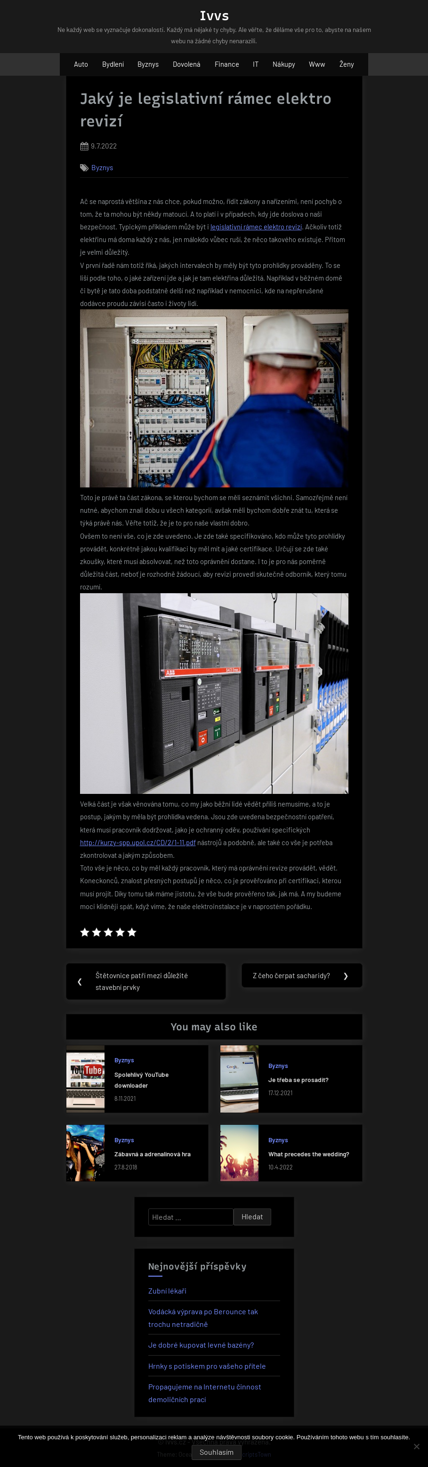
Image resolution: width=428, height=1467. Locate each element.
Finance (227, 64)
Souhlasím (217, 1451)
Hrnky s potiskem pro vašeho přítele (207, 1365)
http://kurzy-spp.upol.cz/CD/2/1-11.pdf (138, 842)
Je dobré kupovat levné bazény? (201, 1345)
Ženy (346, 64)
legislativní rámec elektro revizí (256, 226)
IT (255, 64)
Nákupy (284, 64)
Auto (81, 64)
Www (317, 64)
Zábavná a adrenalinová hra (152, 1154)
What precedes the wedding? (308, 1154)
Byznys (148, 64)
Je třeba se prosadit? (298, 1080)
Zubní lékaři (167, 1290)
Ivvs (214, 16)
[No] (416, 1446)
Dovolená (187, 64)
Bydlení (113, 64)
